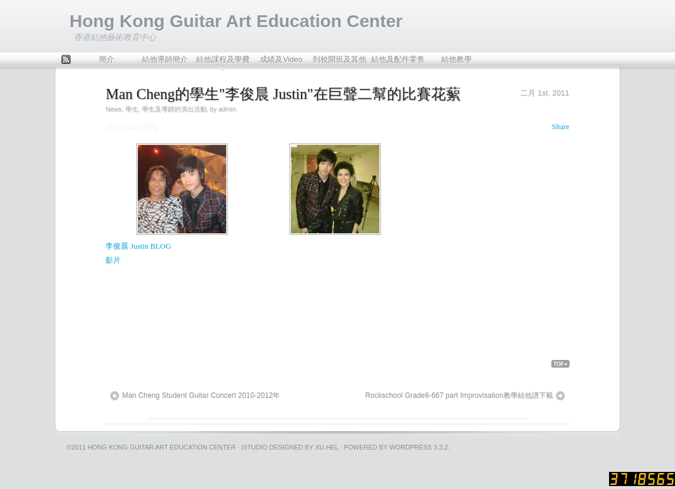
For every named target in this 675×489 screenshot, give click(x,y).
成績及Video (281, 59)
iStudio (254, 447)
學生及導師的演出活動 (174, 109)
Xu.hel (326, 447)
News (113, 109)
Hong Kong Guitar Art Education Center (236, 21)
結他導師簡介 (165, 59)
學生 (131, 109)
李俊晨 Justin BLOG (138, 246)
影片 (113, 260)
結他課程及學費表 (223, 62)
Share (561, 126)
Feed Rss (66, 60)
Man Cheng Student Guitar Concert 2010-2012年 (201, 395)
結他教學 (456, 59)
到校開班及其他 (339, 59)
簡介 (106, 59)
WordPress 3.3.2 (418, 447)
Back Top (560, 364)
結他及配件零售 (398, 59)
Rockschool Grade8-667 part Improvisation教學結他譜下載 (459, 395)
